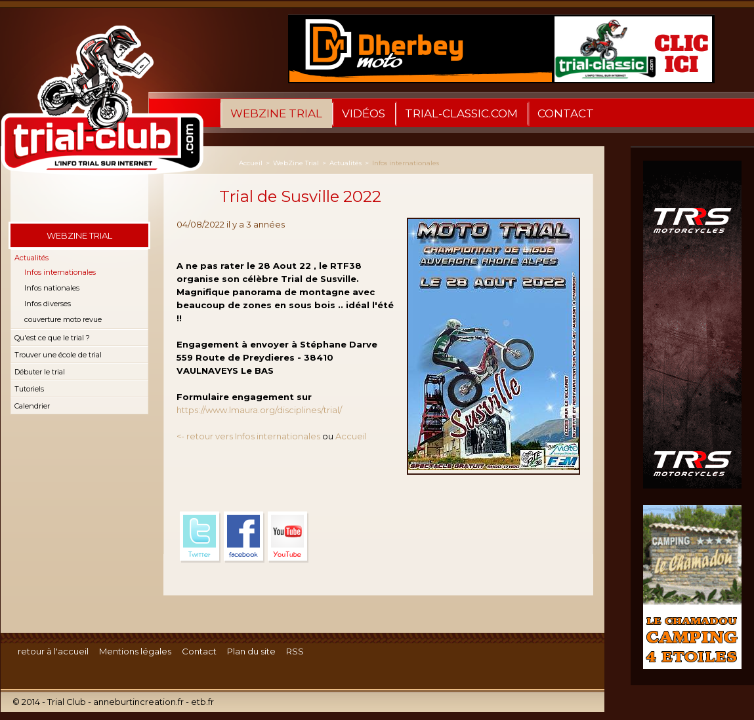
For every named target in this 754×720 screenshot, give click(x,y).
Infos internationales (60, 272)
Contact (565, 113)
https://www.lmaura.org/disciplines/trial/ (259, 410)
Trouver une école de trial (58, 354)
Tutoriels (29, 388)
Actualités (31, 257)
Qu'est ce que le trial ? (52, 337)
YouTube (288, 537)
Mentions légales (135, 651)
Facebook (244, 537)
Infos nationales (51, 287)
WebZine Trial (276, 113)
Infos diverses (47, 303)
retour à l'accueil (53, 651)
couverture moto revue (63, 319)
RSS (295, 651)
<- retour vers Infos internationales (248, 436)
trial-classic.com (461, 113)
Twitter (200, 537)
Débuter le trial (39, 371)
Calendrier (32, 405)
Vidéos (363, 113)
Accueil (250, 163)
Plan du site (251, 651)
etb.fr (202, 701)
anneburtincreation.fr (138, 701)
